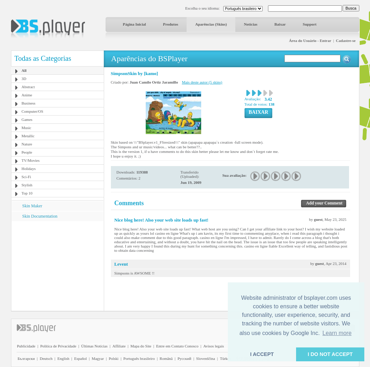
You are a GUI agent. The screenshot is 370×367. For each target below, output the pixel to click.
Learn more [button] (337, 333)
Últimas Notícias (94, 346)
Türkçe (225, 358)
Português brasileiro (139, 358)
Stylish (27, 185)
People (27, 152)
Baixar (280, 24)
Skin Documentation (40, 216)
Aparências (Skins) (211, 24)
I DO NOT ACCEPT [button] (330, 354)
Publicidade (26, 346)
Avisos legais (213, 346)
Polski (114, 358)
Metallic (28, 136)
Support (310, 24)
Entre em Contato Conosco (177, 346)
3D (24, 78)
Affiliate (118, 346)
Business (29, 103)
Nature (27, 144)
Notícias (250, 24)
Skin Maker (32, 205)
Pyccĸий (184, 358)
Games (27, 119)
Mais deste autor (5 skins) (202, 82)
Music (27, 128)
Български (26, 358)
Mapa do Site (140, 346)
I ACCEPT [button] (262, 354)
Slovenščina (205, 358)
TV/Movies (31, 160)
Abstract (28, 87)
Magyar (98, 358)
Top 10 (27, 193)
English (63, 358)
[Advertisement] (57, 265)
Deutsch (46, 358)
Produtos (170, 24)
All (24, 70)
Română (166, 358)
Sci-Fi (26, 177)
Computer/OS (32, 111)
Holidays (29, 168)
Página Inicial (134, 24)
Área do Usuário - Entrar (310, 40)
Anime (27, 95)
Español (80, 358)
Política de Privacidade (58, 346)
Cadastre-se (345, 40)
